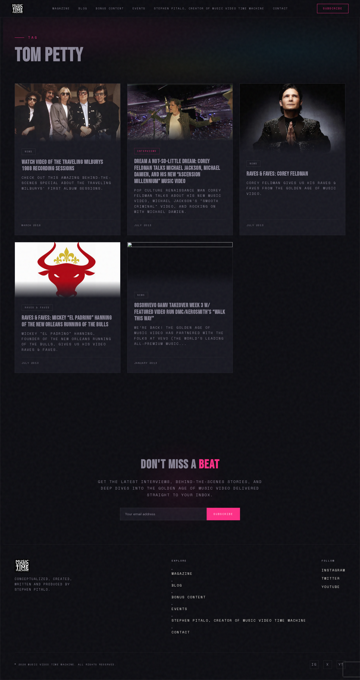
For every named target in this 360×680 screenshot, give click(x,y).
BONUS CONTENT (189, 597)
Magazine (61, 8)
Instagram (333, 570)
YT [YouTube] (341, 664)
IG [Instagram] (314, 664)
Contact (280, 8)
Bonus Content (110, 8)
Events (138, 8)
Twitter (331, 578)
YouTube (331, 586)
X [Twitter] (327, 664)
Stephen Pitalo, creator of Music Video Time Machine (209, 8)
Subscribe (332, 8)
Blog (82, 8)
